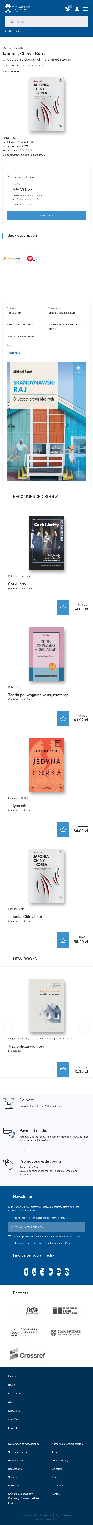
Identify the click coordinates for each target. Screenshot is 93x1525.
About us (13, 1400)
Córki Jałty (17, 584)
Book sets (13, 1483)
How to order (15, 1458)
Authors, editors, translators (67, 1441)
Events (12, 1374)
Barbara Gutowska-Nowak (31, 65)
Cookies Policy (59, 1458)
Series (55, 1475)
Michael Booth (12, 48)
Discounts (14, 1408)
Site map (13, 1475)
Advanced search (14, 31)
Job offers (13, 1417)
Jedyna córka (19, 805)
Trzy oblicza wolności (27, 1046)
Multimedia (57, 1483)
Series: (11, 71)
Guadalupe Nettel (18, 798)
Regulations (15, 1466)
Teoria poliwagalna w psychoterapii (39, 694)
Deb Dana (13, 687)
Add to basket (47, 215)
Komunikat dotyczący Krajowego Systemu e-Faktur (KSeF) (24, 1496)
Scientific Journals (18, 1450)
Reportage (14, 352)
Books (11, 1382)
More (68, 1215)
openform (52, 1517)
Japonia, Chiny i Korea (27, 916)
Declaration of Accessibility (23, 1441)
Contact (12, 1426)
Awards (55, 1450)
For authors (14, 1391)
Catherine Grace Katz (20, 576)
